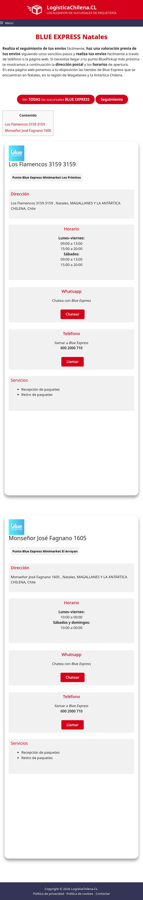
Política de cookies (80, 893)
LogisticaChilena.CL (72, 7)
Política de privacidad (48, 893)
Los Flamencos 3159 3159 (25, 124)
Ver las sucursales (56, 99)
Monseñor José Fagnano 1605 (28, 130)
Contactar (103, 893)
